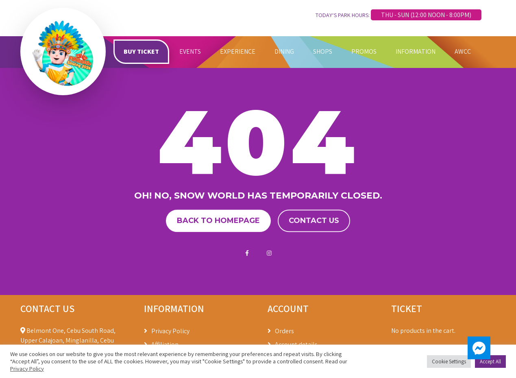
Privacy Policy (170, 331)
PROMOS (364, 51)
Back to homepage (218, 220)
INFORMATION (415, 51)
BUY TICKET (141, 51)
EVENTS (190, 51)
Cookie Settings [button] (449, 361)
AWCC (463, 51)
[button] (479, 347)
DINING (284, 51)
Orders (284, 331)
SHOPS (322, 51)
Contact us (314, 220)
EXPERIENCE (237, 51)
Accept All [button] (490, 361)
